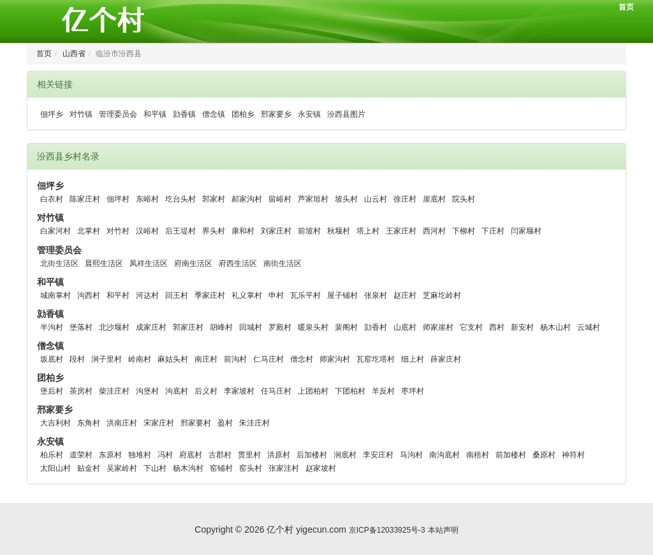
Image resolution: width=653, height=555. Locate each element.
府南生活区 (193, 263)
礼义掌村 (246, 295)
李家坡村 (239, 391)
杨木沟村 (188, 468)
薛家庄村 (445, 359)
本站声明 (443, 530)
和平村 (117, 295)
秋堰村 (338, 230)
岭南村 (139, 359)
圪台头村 (180, 199)
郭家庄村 (188, 327)
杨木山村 (555, 327)
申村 (276, 295)
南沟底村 (444, 454)
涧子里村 (106, 359)
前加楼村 (510, 454)
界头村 (213, 230)
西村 (496, 327)
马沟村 (411, 454)
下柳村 (463, 230)
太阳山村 (55, 468)
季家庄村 (209, 295)
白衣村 (51, 199)
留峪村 (279, 199)
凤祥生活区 (148, 263)
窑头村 (250, 468)
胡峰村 (221, 327)
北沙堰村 (114, 327)
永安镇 (309, 114)
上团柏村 (313, 391)
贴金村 (88, 468)
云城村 (588, 327)
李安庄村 (378, 454)
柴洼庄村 (114, 391)
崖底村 (434, 199)
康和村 (242, 230)
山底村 (404, 327)
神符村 (573, 454)
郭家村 (213, 199)
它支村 (471, 327)
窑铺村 (221, 468)
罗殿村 (279, 327)
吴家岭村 (121, 468)
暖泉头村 (313, 327)
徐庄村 (404, 199)
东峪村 (147, 199)
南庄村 (205, 359)
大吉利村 (55, 422)
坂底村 (51, 359)
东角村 (88, 422)
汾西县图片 (346, 114)
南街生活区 (282, 263)
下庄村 (492, 230)
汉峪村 (147, 230)
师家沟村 (334, 359)
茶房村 (81, 391)
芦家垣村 (313, 199)
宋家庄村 (158, 422)
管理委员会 (118, 114)
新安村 (522, 327)
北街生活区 (59, 263)
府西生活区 (238, 263)
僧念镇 (213, 114)
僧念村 (301, 359)
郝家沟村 (246, 199)
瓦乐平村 (305, 295)
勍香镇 (184, 114)
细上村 (412, 359)
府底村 (190, 454)
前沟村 (235, 359)
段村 (77, 359)
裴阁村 (346, 327)
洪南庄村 (121, 422)
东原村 (110, 454)
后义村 (205, 391)
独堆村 (139, 454)
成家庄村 (151, 327)
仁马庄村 (268, 359)
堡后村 (51, 391)
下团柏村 (350, 391)
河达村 (147, 295)
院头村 (463, 199)
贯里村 (249, 454)
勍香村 (375, 327)
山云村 (375, 199)
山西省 (73, 53)
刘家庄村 (276, 230)
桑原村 (543, 454)
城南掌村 (55, 295)
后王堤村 (180, 230)
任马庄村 (276, 391)
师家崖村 (438, 327)
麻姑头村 (173, 359)
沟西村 (88, 295)
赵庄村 (404, 295)
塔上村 (367, 230)
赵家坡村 (320, 468)
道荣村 (81, 454)
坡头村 (346, 199)
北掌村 (88, 230)
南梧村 (477, 454)
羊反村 (383, 391)
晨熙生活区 (104, 263)
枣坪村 (412, 391)
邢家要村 (195, 422)
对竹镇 (81, 114)
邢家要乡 (276, 114)
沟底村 (176, 391)
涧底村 (345, 454)
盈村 (225, 422)
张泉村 (375, 295)
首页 (626, 7)
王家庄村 (401, 230)
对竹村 (117, 230)
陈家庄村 (85, 199)
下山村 (154, 468)
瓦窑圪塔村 (375, 359)
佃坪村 (117, 199)
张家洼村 (283, 468)
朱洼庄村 (254, 422)
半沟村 (51, 327)
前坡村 (309, 230)
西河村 (434, 230)
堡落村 (81, 327)
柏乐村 (51, 454)
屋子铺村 (342, 295)
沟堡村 (147, 391)
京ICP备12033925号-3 (387, 530)
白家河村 (55, 230)
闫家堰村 (526, 230)
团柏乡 (242, 114)
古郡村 (220, 454)
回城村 (250, 327)
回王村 (176, 295)
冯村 (165, 454)
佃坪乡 (51, 114)
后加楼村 (312, 454)
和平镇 (154, 114)
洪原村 (278, 454)
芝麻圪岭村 (442, 295)
